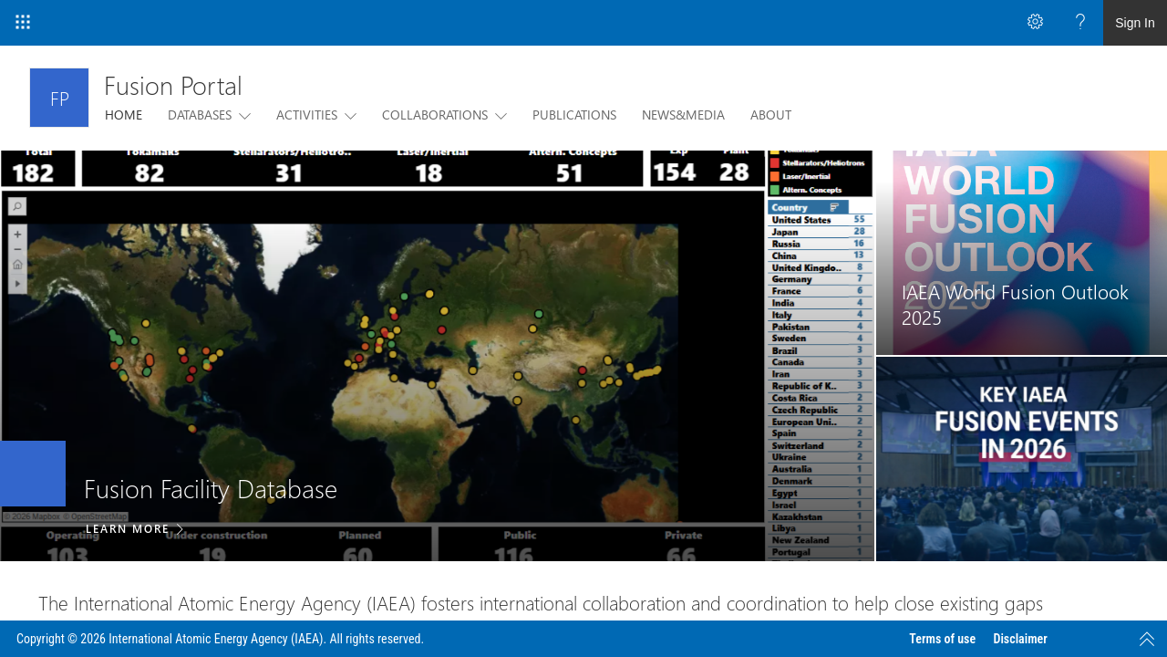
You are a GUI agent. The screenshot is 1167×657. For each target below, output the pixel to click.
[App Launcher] (23, 23)
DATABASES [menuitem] (200, 114)
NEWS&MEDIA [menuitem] (683, 114)
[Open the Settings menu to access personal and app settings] (1035, 23)
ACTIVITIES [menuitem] (306, 114)
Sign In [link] (1135, 23)
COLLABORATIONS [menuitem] (435, 114)
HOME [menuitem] (123, 114)
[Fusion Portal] (59, 97)
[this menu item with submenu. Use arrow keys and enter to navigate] (241, 114)
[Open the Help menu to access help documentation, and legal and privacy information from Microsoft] (1080, 23)
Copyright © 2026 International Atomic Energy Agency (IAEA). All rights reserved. (220, 638)
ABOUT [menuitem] (770, 114)
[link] (437, 356)
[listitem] (437, 356)
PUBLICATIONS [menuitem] (574, 114)
